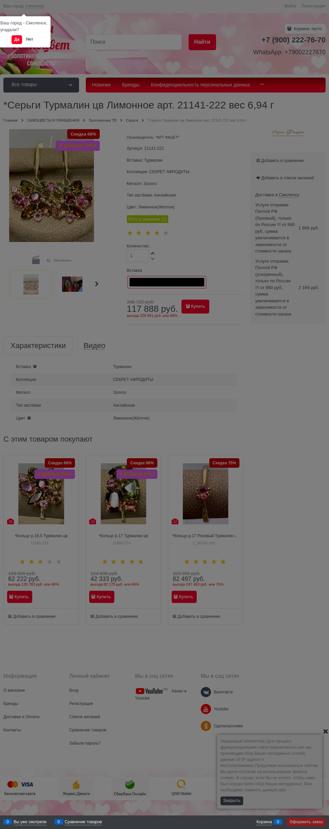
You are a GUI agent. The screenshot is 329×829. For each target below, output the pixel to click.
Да (16, 39)
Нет (29, 39)
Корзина (264, 822)
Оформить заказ (306, 822)
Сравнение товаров (83, 822)
